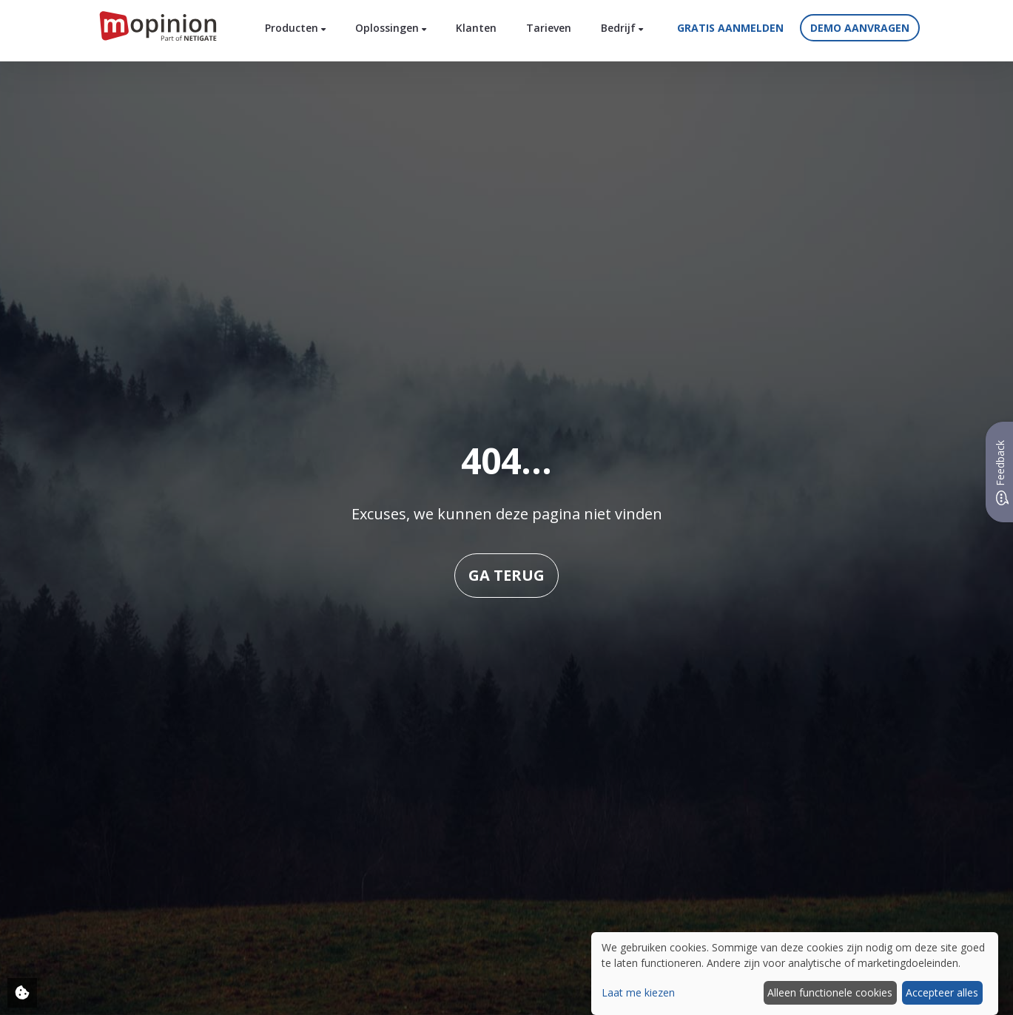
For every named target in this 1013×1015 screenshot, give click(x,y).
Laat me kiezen (638, 992)
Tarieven (548, 28)
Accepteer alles (942, 992)
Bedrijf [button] (622, 28)
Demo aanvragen (859, 28)
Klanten (476, 28)
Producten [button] (295, 28)
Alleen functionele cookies (829, 992)
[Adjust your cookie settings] (22, 993)
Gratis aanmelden (730, 28)
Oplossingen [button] (390, 28)
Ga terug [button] (506, 575)
